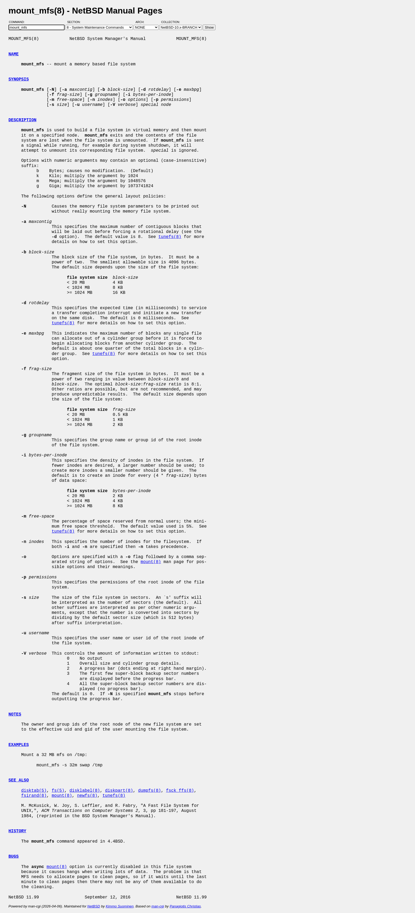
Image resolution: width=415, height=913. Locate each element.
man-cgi (157, 906)
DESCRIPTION (22, 120)
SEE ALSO (18, 780)
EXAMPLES (18, 745)
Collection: (170, 22)
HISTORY (17, 831)
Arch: (142, 22)
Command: (18, 22)
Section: (75, 22)
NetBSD (93, 906)
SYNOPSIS (18, 79)
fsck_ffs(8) (180, 791)
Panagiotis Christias (185, 906)
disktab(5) (34, 791)
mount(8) (151, 562)
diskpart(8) (119, 791)
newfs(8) (87, 796)
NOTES (14, 714)
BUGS (13, 857)
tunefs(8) (169, 237)
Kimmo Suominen (119, 906)
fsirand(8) (34, 796)
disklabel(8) (84, 791)
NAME (13, 54)
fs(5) (58, 791)
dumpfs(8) (149, 791)
